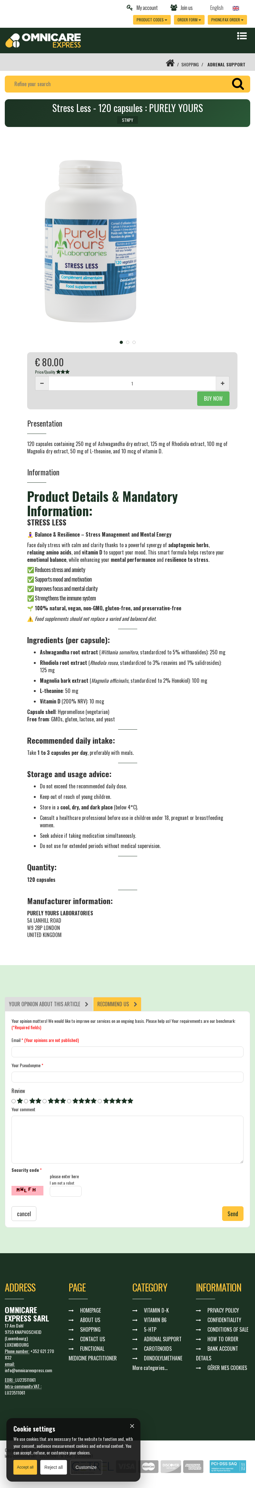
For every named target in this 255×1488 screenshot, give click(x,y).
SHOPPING (190, 64)
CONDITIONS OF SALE (227, 1329)
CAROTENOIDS (158, 1348)
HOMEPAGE (90, 1310)
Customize (86, 1467)
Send (233, 1213)
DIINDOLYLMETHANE (163, 1358)
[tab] (49, 1004)
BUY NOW (213, 398)
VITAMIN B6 (155, 1320)
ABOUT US (90, 1320)
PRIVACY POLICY (223, 1310)
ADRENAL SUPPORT (226, 64)
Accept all (25, 1467)
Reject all (53, 1467)
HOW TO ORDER (222, 1339)
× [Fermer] (132, 1426)
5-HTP (150, 1329)
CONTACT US (92, 1339)
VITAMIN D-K (156, 1310)
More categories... (150, 1368)
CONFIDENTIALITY (224, 1320)
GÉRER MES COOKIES (227, 1368)
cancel (24, 1213)
